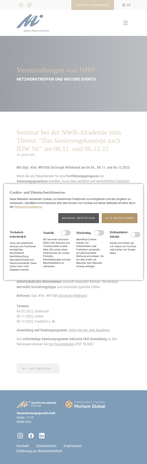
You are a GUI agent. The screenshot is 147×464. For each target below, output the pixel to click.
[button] (78, 218)
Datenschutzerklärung (28, 206)
